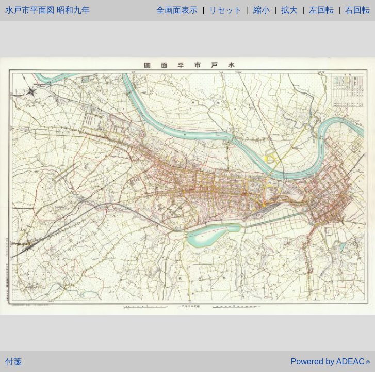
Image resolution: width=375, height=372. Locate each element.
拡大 (289, 10)
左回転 (321, 10)
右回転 (357, 10)
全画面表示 (177, 10)
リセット (225, 10)
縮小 (261, 10)
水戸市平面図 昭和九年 (47, 10)
